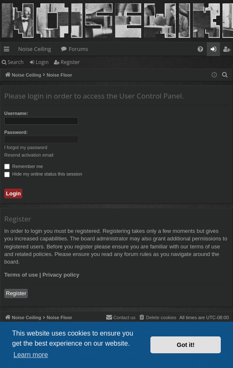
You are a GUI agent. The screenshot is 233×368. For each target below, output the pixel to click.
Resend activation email (29, 154)
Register (70, 62)
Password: (16, 132)
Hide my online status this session (43, 173)
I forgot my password (25, 147)
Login (42, 62)
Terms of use (21, 275)
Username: (16, 113)
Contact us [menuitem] (121, 317)
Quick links (8, 50)
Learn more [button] (30, 354)
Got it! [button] (186, 344)
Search (16, 62)
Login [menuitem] (215, 50)
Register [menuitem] (228, 50)
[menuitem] (200, 49)
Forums (78, 49)
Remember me (23, 166)
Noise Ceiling (34, 49)
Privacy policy (61, 275)
